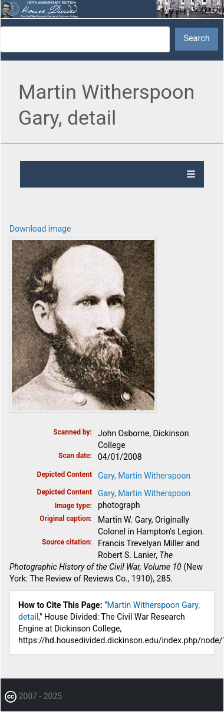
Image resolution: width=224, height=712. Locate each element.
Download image (40, 228)
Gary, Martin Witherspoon (144, 475)
